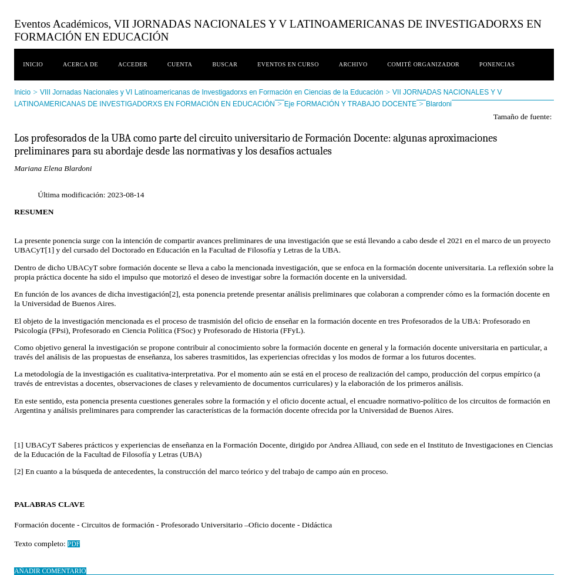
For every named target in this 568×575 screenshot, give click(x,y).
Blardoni (439, 104)
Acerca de (80, 64)
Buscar (224, 64)
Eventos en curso (288, 64)
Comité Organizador (423, 64)
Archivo (353, 64)
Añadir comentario (50, 570)
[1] (49, 250)
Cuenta (180, 64)
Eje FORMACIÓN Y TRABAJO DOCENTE (350, 104)
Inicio (33, 64)
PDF (74, 543)
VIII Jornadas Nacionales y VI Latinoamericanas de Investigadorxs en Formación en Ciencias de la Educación (211, 92)
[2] (174, 294)
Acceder (132, 64)
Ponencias (497, 64)
